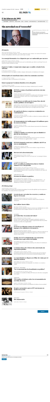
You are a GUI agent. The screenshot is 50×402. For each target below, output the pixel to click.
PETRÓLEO (26, 21)
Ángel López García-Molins (7, 52)
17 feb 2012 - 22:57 (28, 261)
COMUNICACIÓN (16, 277)
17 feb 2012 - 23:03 (29, 241)
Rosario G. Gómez (17, 283)
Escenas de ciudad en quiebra (24, 176)
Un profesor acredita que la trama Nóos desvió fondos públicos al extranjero (29, 102)
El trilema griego (7, 186)
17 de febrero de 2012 (11, 19)
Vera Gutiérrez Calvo (18, 241)
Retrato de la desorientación (23, 152)
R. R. (14, 125)
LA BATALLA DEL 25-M (17, 131)
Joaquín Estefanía (5, 188)
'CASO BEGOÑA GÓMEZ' (41, 21)
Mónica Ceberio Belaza (18, 218)
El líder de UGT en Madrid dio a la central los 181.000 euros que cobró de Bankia (29, 238)
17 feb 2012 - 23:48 (23, 115)
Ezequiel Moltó (17, 230)
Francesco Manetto (17, 167)
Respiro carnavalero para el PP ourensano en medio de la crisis (29, 289)
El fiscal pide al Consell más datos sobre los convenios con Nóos (22, 75)
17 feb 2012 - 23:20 (27, 178)
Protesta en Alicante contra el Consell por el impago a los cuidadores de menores (28, 227)
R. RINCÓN (15, 146)
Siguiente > (43, 311)
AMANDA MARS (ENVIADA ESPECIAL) (20, 198)
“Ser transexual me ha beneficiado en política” (29, 269)
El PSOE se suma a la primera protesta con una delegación (29, 91)
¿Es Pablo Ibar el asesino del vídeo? (25, 216)
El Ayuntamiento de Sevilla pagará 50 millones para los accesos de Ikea (31, 122)
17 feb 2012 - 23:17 (12, 188)
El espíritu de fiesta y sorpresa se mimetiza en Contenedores (29, 112)
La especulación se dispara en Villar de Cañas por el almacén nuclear (31, 258)
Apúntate (4, 359)
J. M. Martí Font (35, 30)
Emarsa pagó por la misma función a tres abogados (19, 83)
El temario (5, 50)
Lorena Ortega (4, 60)
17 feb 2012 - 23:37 (33, 167)
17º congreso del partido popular (20, 162)
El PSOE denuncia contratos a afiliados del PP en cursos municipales (30, 143)
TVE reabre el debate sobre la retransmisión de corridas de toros (30, 280)
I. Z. (2, 85)
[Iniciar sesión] (44, 9)
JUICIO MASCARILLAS (32, 21)
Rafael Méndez (16, 261)
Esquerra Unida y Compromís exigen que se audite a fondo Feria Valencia (23, 67)
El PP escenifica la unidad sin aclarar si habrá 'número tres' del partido (29, 164)
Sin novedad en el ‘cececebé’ (16, 26)
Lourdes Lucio (16, 136)
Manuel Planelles (17, 178)
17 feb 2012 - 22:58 (27, 251)
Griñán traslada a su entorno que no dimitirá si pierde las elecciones (29, 133)
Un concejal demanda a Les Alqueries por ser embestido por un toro (25, 58)
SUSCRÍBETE (37, 9)
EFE (14, 206)
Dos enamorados (19, 299)
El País (3, 70)
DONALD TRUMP (17, 21)
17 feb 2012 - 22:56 (29, 292)
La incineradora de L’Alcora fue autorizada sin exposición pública (29, 248)
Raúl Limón (24, 167)
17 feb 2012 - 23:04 (27, 218)
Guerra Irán (11, 21)
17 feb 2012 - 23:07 (22, 206)
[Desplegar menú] (3, 13)
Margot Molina (17, 155)
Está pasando (6, 21)
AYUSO (22, 21)
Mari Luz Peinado (17, 271)
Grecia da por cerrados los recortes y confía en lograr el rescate (29, 195)
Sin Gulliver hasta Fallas (22, 204)
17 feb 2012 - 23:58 (16, 52)
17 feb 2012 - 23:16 (32, 198)
